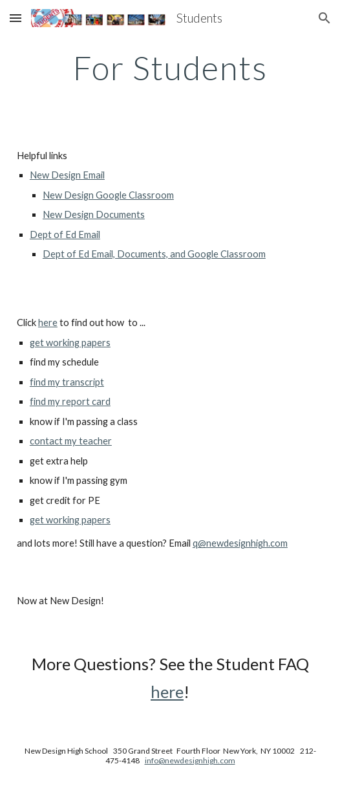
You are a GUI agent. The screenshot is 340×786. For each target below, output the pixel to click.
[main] (170, 68)
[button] (15, 18)
